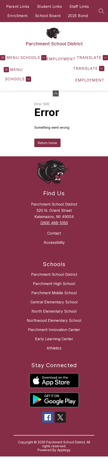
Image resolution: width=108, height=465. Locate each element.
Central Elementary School (54, 302)
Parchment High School (54, 283)
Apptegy (63, 450)
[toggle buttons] (56, 93)
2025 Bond (78, 15)
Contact (54, 233)
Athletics (54, 348)
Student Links (49, 6)
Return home (47, 143)
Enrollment (17, 15)
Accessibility (54, 242)
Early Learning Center (54, 339)
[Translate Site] (92, 58)
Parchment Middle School (54, 293)
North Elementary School (54, 311)
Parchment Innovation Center (54, 329)
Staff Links (79, 6)
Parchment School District (54, 274)
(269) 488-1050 (54, 223)
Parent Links (17, 6)
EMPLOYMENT (61, 59)
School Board (48, 15)
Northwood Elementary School (54, 320)
